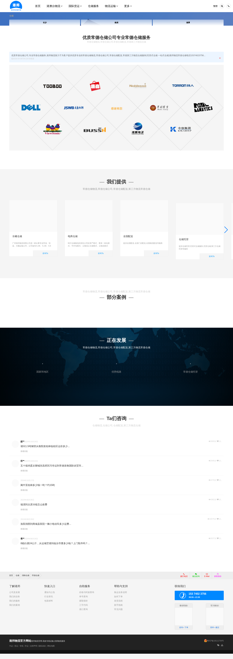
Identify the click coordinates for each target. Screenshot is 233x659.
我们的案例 (14, 610)
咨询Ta (45, 253)
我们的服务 (14, 606)
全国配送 (128, 236)
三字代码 (83, 610)
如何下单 (118, 602)
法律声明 (33, 651)
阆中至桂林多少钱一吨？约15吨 (37, 490)
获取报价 (217, 581)
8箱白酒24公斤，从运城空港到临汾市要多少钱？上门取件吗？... (55, 548)
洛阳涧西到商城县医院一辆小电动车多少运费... (45, 529)
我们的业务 (14, 602)
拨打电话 (184, 581)
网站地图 (51, 651)
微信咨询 (195, 582)
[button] (226, 232)
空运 (26, 651)
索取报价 (83, 606)
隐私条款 (42, 651)
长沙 (45, 23)
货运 (16, 651)
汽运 (11, 651)
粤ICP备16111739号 (215, 646)
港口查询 (83, 614)
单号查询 (83, 602)
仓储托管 (184, 236)
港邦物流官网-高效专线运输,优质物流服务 (37, 646)
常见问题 (118, 614)
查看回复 (24, 457)
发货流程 (118, 606)
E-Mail (206, 581)
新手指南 (118, 610)
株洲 (116, 23)
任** (22, 466)
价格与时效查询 (86, 597)
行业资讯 (48, 602)
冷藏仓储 (17, 236)
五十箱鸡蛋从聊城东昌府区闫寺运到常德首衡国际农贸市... (51, 471)
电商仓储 (73, 236)
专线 (21, 651)
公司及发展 (14, 597)
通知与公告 (49, 597)
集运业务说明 (120, 597)
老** (22, 544)
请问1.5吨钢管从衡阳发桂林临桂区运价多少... (45, 451)
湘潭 (188, 23)
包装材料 (48, 606)
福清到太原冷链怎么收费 (33, 510)
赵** (22, 447)
